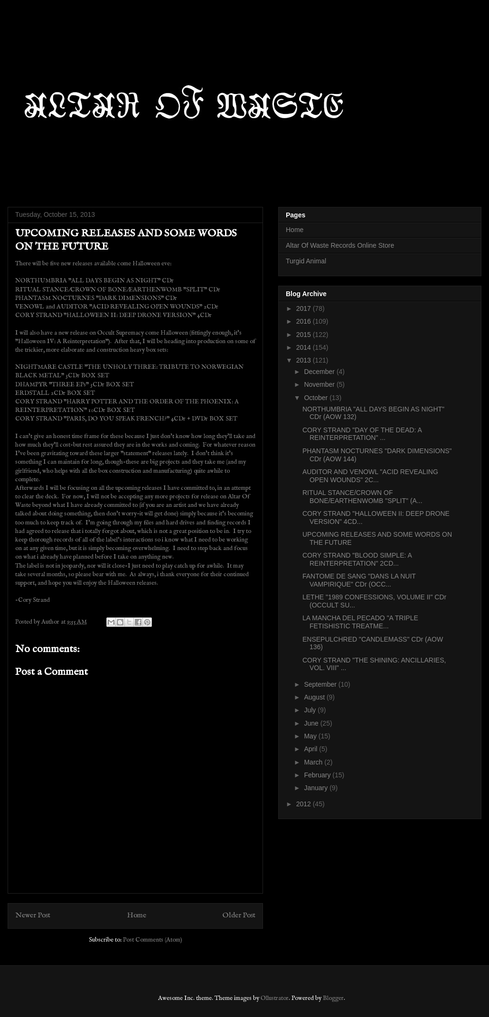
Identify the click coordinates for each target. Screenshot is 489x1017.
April (311, 749)
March (314, 762)
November (320, 384)
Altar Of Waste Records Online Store (340, 245)
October (316, 397)
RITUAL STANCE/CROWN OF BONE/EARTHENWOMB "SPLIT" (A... (362, 496)
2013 (304, 360)
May (311, 736)
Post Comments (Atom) (152, 940)
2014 (304, 347)
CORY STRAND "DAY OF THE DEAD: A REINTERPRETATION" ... (362, 434)
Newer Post (32, 915)
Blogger (333, 998)
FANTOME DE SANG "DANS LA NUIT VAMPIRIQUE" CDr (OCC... (359, 580)
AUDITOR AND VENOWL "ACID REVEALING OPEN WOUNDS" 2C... (370, 476)
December (320, 371)
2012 (304, 804)
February (318, 775)
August (315, 697)
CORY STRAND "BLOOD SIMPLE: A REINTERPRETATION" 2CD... (357, 559)
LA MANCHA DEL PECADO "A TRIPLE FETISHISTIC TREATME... (360, 622)
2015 (304, 334)
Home (136, 915)
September (321, 684)
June (312, 723)
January (316, 788)
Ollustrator (275, 998)
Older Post (239, 915)
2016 (304, 321)
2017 (304, 308)
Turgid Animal (306, 261)
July (311, 710)
